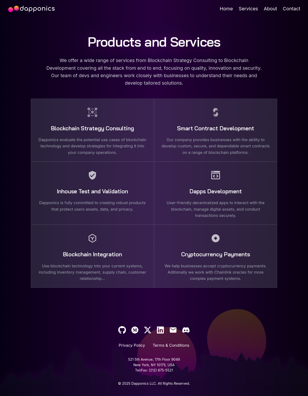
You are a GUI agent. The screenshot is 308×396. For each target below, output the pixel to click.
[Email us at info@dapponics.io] (173, 330)
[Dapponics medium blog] (135, 330)
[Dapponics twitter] (148, 330)
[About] (270, 9)
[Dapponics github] (122, 330)
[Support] (160, 330)
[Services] (248, 9)
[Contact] (291, 9)
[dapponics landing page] (31, 9)
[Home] (226, 9)
